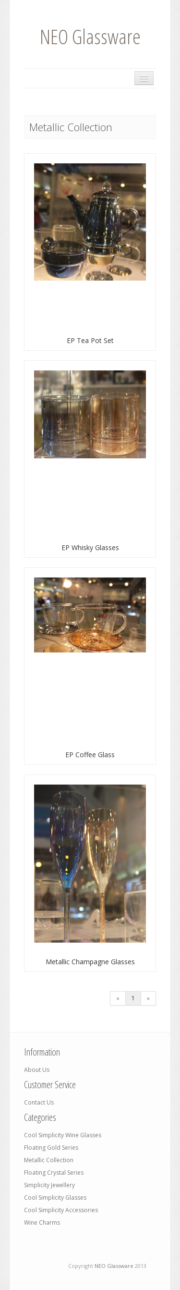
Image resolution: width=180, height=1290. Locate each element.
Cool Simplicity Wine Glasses (62, 1135)
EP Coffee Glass (90, 754)
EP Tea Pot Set (90, 340)
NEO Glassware (90, 36)
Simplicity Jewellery (49, 1185)
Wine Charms (42, 1222)
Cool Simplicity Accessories (61, 1210)
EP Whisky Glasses (90, 547)
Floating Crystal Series (54, 1172)
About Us (36, 1070)
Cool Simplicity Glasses (55, 1197)
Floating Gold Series (51, 1147)
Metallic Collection (48, 1160)
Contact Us (39, 1102)
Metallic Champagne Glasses (90, 961)
